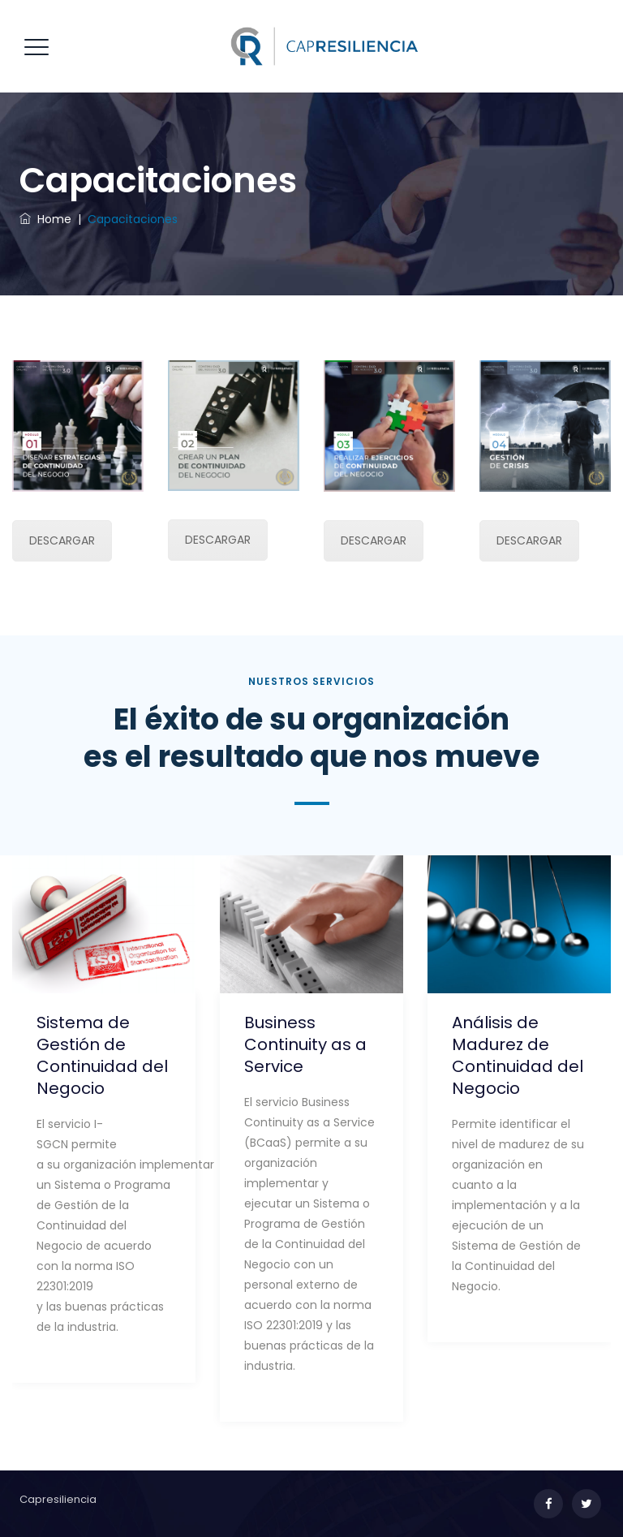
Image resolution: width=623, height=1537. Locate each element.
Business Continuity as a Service (305, 1044)
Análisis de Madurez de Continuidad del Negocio (517, 1055)
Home (45, 219)
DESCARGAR (62, 540)
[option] (104, 1122)
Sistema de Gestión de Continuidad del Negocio (102, 1055)
